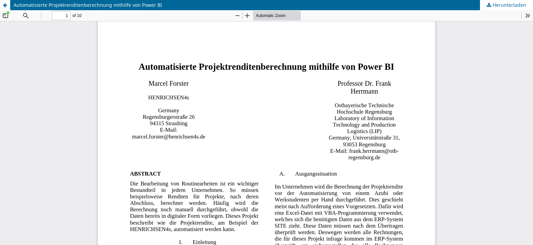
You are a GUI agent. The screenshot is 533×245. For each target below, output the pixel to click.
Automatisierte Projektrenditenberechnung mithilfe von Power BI (88, 5)
